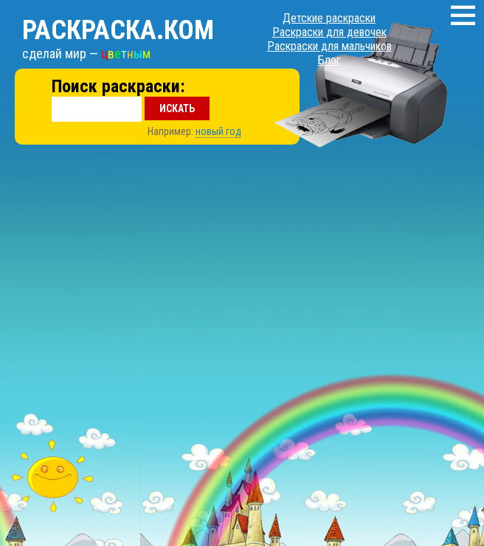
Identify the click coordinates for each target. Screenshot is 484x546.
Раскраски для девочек (329, 32)
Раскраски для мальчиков (329, 46)
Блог (329, 60)
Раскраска (118, 30)
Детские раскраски (329, 18)
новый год (218, 131)
